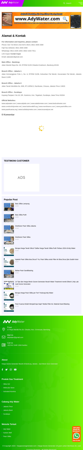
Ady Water (7, 429)
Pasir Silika (7, 436)
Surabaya (6, 414)
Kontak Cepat (16, 54)
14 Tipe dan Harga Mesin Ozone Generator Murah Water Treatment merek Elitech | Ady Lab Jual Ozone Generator (46, 283)
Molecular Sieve (8, 388)
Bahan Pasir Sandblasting (24, 270)
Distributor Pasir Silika (22, 237)
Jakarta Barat (8, 410)
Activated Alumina (9, 391)
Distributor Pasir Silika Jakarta (25, 226)
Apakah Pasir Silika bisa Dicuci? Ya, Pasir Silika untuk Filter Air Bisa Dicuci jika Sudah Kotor (46, 259)
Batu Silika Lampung (22, 204)
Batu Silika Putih (21, 215)
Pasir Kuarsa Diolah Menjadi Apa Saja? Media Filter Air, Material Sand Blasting (42, 304)
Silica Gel (6, 384)
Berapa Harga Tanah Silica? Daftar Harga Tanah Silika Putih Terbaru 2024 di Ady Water (45, 248)
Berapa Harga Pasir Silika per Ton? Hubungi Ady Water (34, 293)
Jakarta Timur (8, 406)
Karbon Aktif (7, 433)
